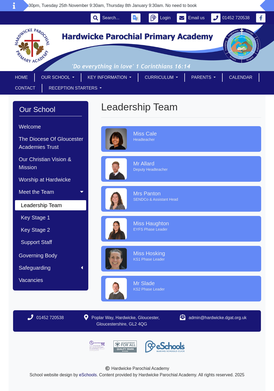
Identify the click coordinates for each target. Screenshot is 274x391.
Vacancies (31, 280)
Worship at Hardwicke (45, 180)
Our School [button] (56, 77)
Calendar (240, 77)
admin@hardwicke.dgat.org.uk (217, 317)
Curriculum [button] (160, 77)
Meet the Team (52, 192)
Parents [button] (201, 77)
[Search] (113, 17)
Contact (25, 88)
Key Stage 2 (35, 230)
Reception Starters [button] (73, 88)
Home (21, 77)
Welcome (30, 127)
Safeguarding (51, 268)
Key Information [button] (108, 77)
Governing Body (38, 255)
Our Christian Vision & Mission (45, 163)
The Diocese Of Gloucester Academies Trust (51, 143)
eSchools (88, 375)
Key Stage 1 (35, 217)
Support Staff (36, 242)
